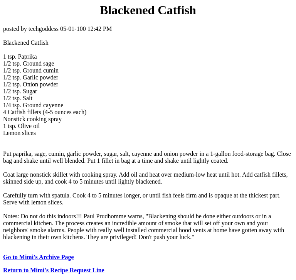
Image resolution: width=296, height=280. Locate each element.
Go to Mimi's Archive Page (38, 257)
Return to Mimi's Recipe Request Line (53, 270)
